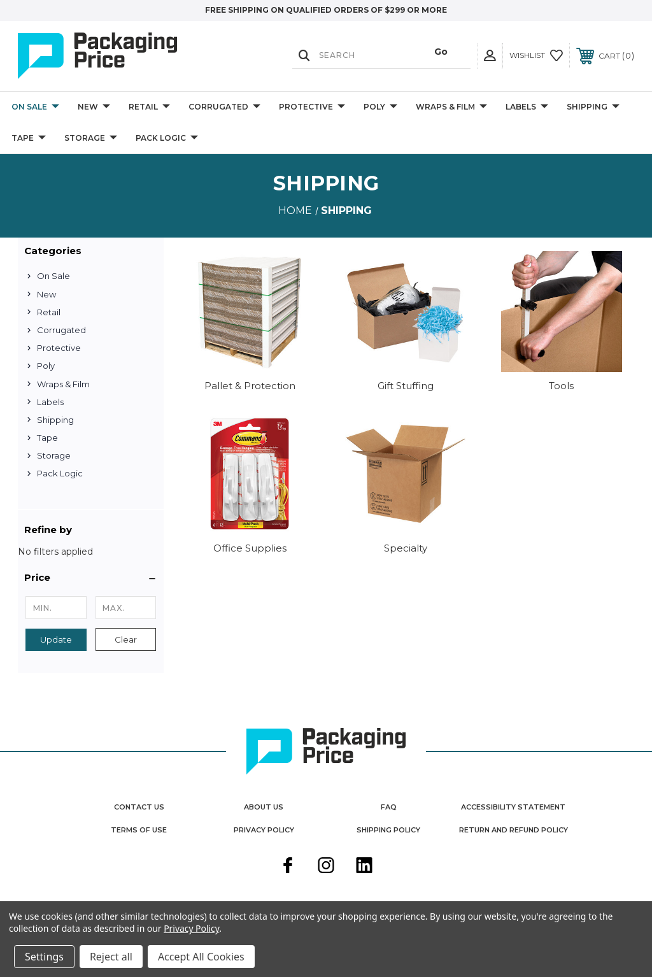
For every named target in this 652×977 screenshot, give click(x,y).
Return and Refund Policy (513, 829)
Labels (527, 107)
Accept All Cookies (201, 957)
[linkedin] (364, 866)
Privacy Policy (264, 829)
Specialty (405, 548)
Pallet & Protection (249, 386)
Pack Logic (167, 138)
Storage (90, 138)
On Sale (35, 107)
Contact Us (139, 806)
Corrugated (224, 107)
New (94, 107)
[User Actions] (490, 55)
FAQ (389, 806)
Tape (28, 138)
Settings (44, 957)
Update (56, 639)
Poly (380, 107)
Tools (561, 386)
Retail (149, 107)
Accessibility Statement (513, 806)
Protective (312, 107)
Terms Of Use (139, 829)
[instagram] (326, 866)
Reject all (111, 957)
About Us (263, 806)
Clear (126, 639)
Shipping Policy (388, 829)
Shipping (593, 107)
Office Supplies (250, 548)
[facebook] (287, 866)
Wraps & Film (451, 107)
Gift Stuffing (406, 386)
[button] (90, 577)
